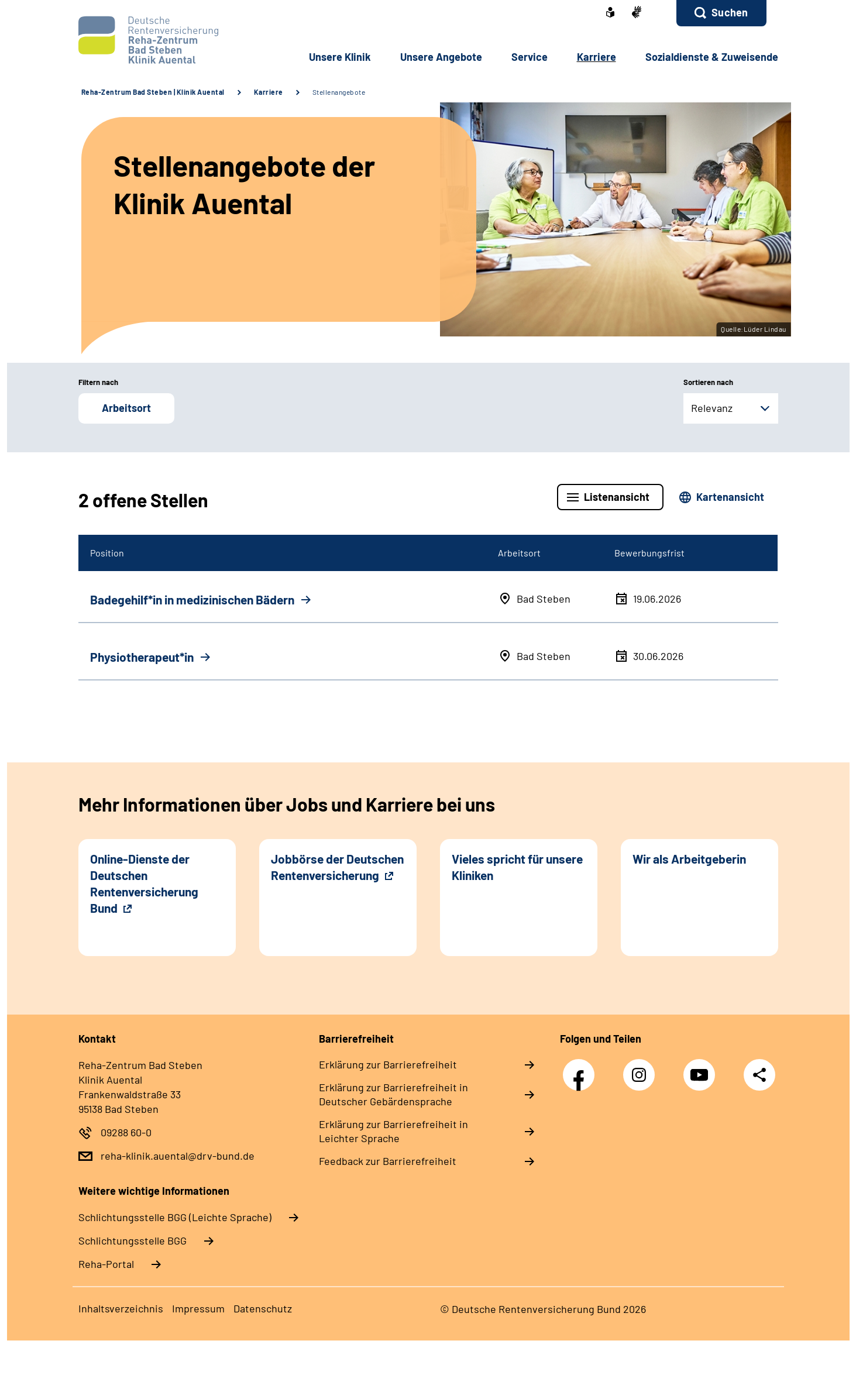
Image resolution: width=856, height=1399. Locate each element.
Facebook (582, 1069)
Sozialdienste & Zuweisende (711, 56)
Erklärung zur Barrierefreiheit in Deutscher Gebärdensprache (393, 1094)
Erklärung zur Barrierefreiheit (388, 1064)
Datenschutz (262, 1308)
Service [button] (529, 56)
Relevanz (712, 408)
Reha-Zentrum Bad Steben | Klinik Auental (153, 92)
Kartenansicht (730, 496)
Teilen (759, 1075)
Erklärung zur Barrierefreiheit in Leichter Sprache (393, 1131)
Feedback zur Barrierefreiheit (387, 1160)
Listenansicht (616, 496)
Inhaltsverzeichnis (120, 1308)
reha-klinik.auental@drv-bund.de (178, 1155)
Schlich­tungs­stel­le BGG (132, 1240)
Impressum (198, 1308)
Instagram (642, 1069)
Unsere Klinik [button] (340, 56)
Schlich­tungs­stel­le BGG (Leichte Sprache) (174, 1217)
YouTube (702, 1069)
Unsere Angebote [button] (441, 56)
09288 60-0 (126, 1132)
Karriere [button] (596, 56)
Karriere (268, 92)
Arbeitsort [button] (126, 407)
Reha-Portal (106, 1263)
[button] (721, 13)
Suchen (729, 12)
